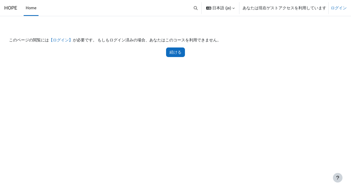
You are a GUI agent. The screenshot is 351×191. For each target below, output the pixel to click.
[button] (196, 8)
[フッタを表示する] (337, 178)
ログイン (339, 8)
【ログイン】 (71, 40)
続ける (175, 52)
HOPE (10, 8)
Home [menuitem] (31, 8)
